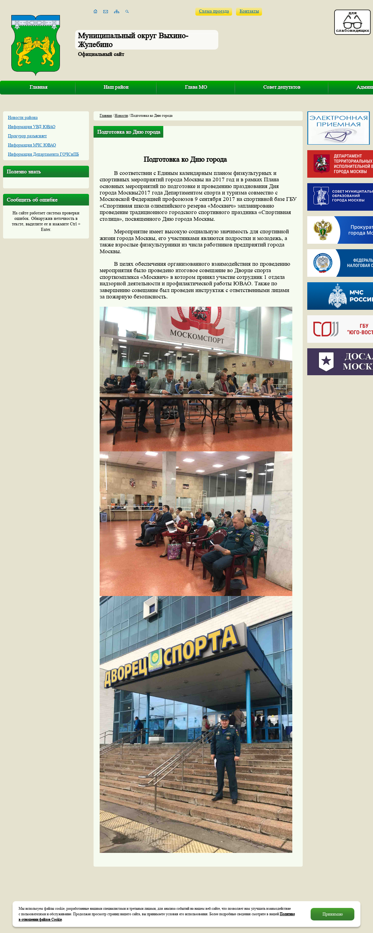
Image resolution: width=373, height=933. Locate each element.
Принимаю (333, 914)
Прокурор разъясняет (27, 135)
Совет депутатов (281, 87)
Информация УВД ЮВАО (31, 126)
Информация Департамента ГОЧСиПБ (43, 154)
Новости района (23, 117)
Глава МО (196, 87)
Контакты (249, 11)
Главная (38, 87)
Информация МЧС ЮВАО (32, 145)
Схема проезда (214, 11)
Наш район (116, 87)
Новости (121, 115)
